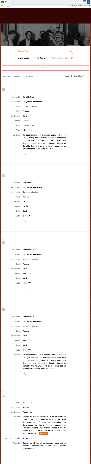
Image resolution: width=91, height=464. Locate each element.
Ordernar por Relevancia (12, 76)
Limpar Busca (23, 58)
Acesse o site (28, 438)
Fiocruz (7, 6)
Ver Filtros (45, 68)
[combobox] (45, 53)
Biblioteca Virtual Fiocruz (40, 16)
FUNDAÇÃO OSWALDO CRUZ (80, 5)
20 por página (29, 76)
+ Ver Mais (43, 433)
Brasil (7, 2)
